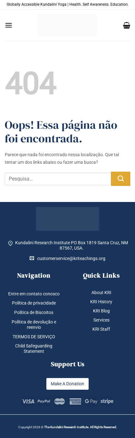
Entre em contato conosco (34, 293)
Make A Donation (67, 383)
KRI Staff (101, 329)
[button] (9, 25)
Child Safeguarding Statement (33, 348)
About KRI (101, 292)
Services (101, 320)
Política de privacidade (34, 302)
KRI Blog (101, 310)
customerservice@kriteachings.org (67, 258)
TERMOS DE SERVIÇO (34, 336)
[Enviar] (120, 179)
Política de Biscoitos (33, 312)
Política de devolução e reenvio (34, 324)
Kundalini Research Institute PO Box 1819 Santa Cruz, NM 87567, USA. (71, 245)
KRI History (101, 301)
